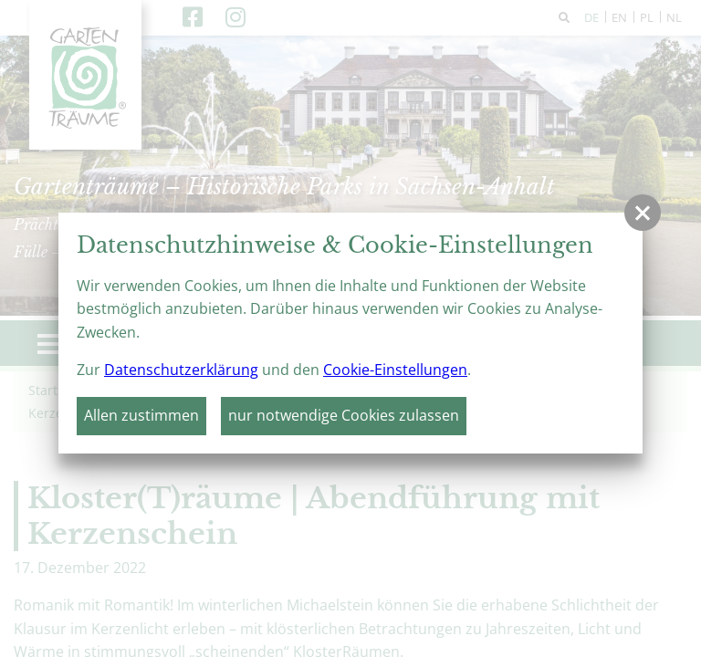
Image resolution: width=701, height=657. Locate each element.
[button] (642, 212)
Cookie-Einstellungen (395, 370)
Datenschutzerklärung (181, 370)
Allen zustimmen (141, 415)
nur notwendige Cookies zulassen (343, 415)
